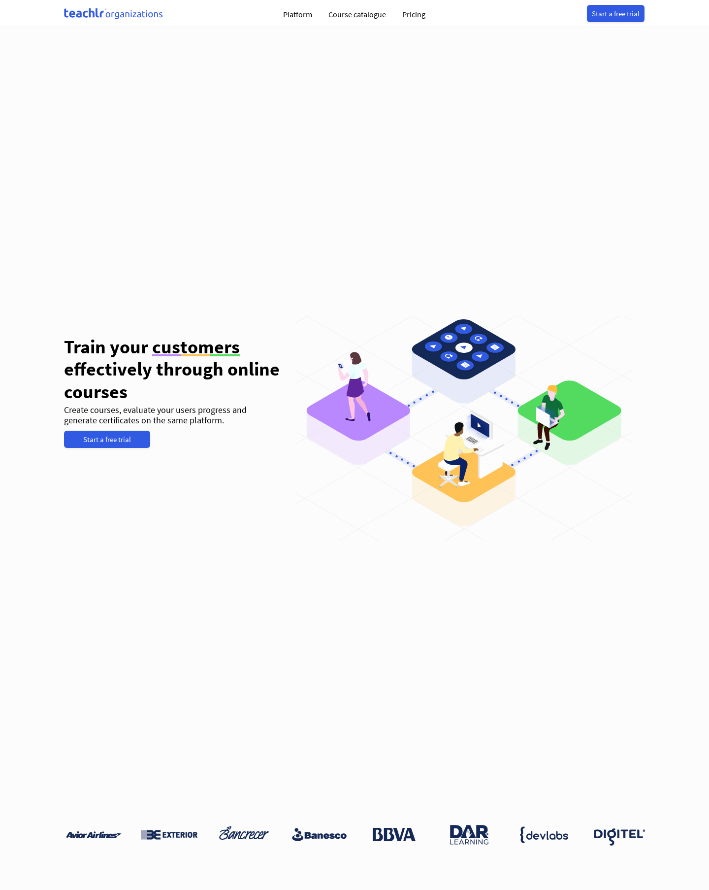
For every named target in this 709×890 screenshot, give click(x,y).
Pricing (413, 14)
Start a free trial (616, 13)
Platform (297, 14)
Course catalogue (357, 14)
